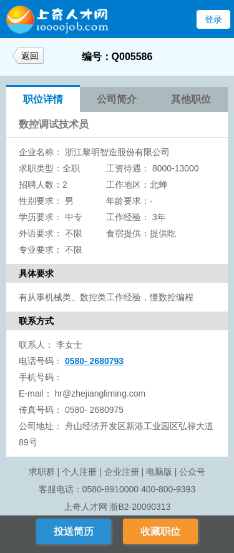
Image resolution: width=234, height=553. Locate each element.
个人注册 (79, 472)
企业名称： (40, 152)
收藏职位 (160, 531)
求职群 (42, 472)
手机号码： (40, 377)
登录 (213, 19)
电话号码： (40, 361)
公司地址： (40, 426)
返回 (30, 56)
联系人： (36, 345)
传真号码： (40, 410)
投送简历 (74, 531)
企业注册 (121, 472)
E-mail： (35, 393)
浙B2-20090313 (139, 507)
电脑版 (159, 472)
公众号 (192, 472)
